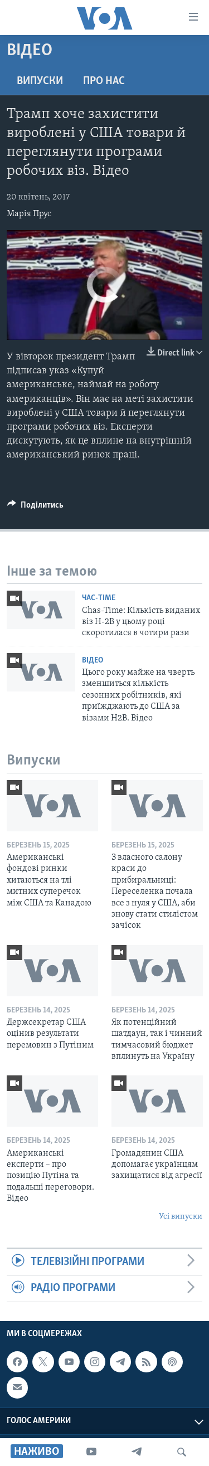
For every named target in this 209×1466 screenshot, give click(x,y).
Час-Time (98, 598)
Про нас (104, 81)
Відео (92, 660)
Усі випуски (180, 1216)
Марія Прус (29, 214)
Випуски (40, 81)
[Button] (35, 507)
